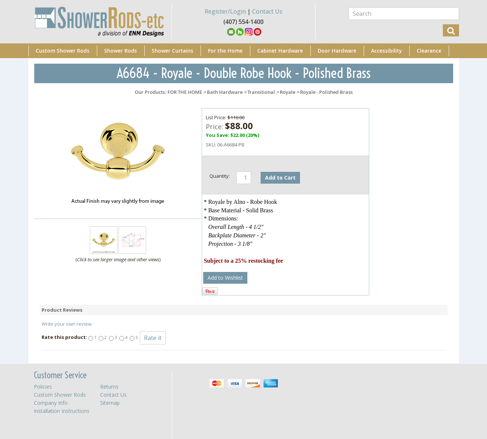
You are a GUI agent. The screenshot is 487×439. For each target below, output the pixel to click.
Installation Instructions (61, 410)
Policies (43, 386)
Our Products (150, 92)
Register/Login (225, 11)
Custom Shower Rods (62, 50)
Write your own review (67, 324)
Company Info (51, 402)
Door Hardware (337, 50)
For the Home (225, 50)
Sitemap (110, 402)
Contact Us (267, 11)
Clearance (429, 50)
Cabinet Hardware (280, 50)
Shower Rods (120, 50)
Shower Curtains (172, 50)
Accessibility (386, 50)
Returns (109, 386)
